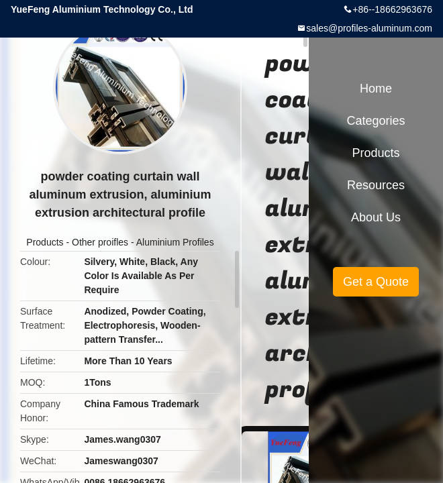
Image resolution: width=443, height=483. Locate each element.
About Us (376, 217)
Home (376, 88)
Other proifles (100, 242)
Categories (375, 120)
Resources (376, 185)
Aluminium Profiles (175, 242)
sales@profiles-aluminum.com (369, 28)
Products (44, 242)
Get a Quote (376, 281)
